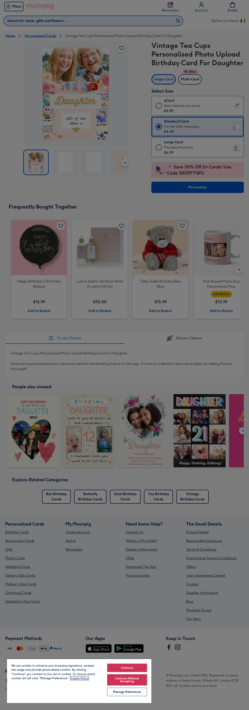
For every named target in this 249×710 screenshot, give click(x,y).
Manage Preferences (127, 692)
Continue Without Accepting (127, 680)
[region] (79, 681)
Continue (127, 667)
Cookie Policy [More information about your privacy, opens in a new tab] (79, 678)
